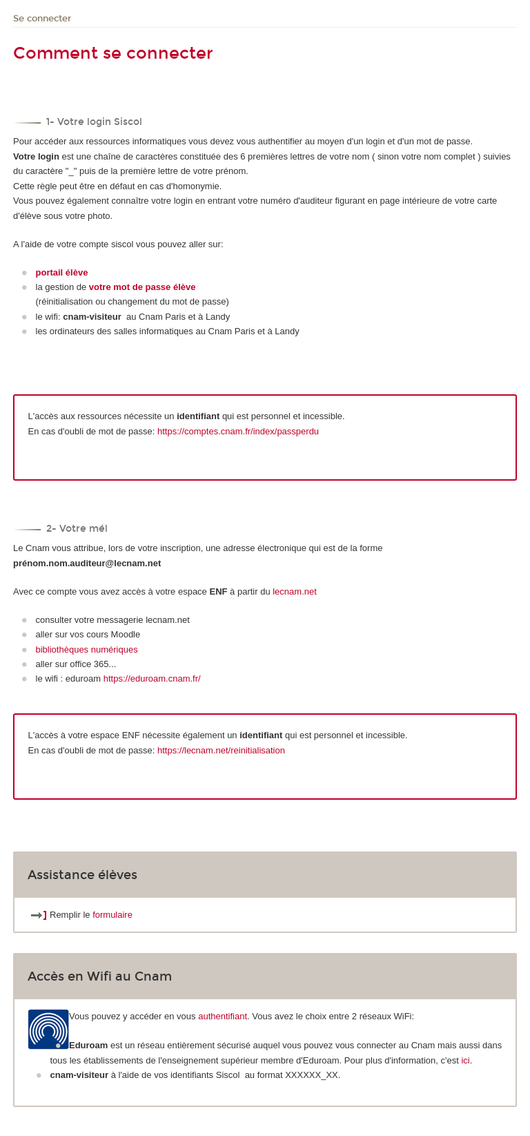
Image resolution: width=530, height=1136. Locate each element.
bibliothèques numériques (87, 649)
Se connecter (42, 18)
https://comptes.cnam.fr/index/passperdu (238, 431)
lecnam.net (295, 591)
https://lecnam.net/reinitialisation (221, 750)
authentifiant (222, 1016)
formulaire (112, 914)
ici (465, 1060)
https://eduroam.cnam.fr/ (152, 678)
